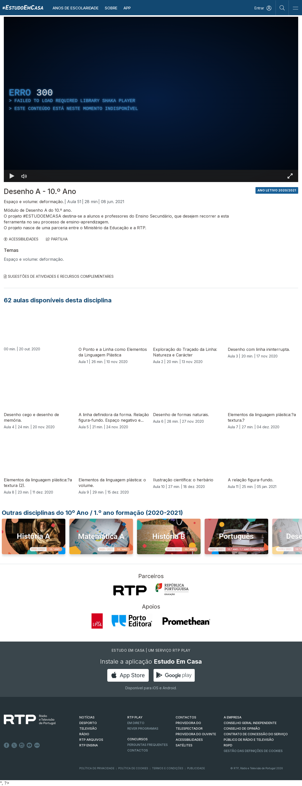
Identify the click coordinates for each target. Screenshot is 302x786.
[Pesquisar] (282, 7)
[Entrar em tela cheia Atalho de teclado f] (290, 176)
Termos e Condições (167, 768)
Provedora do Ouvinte (196, 734)
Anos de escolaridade (76, 8)
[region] (151, 99)
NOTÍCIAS (87, 717)
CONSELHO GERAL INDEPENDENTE (250, 723)
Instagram (22, 745)
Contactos (137, 750)
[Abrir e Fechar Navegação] (295, 8)
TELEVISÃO (88, 728)
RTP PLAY (135, 717)
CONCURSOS (137, 739)
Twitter (14, 745)
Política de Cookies (133, 768)
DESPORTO (88, 723)
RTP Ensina (88, 745)
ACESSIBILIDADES (21, 239)
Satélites (184, 745)
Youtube (29, 745)
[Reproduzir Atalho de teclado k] (12, 176)
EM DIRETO (135, 723)
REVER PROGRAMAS (142, 728)
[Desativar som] (24, 176)
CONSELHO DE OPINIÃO (242, 728)
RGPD (228, 745)
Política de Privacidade (96, 768)
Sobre (111, 8)
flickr (37, 745)
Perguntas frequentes (147, 745)
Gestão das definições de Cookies (253, 751)
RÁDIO (84, 734)
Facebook (6, 745)
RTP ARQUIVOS (91, 740)
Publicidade (196, 768)
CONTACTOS (186, 717)
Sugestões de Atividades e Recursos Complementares (59, 276)
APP (127, 8)
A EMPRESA (232, 717)
